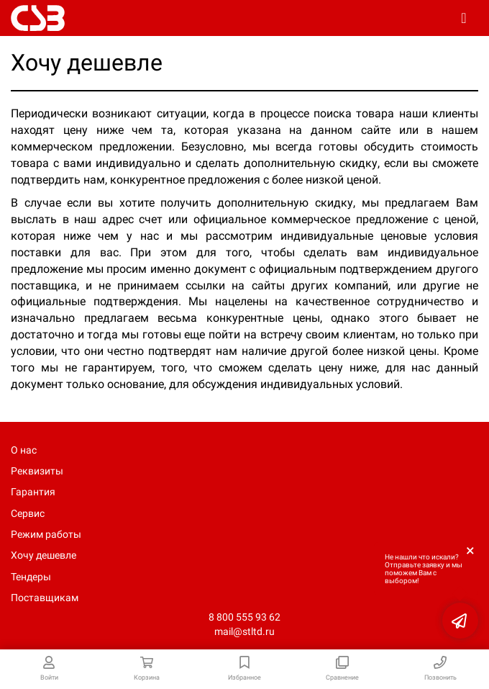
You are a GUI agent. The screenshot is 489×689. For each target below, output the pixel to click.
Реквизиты (37, 471)
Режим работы (46, 534)
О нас (24, 450)
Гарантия (33, 491)
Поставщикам (44, 597)
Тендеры (31, 576)
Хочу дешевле (43, 555)
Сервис (28, 513)
